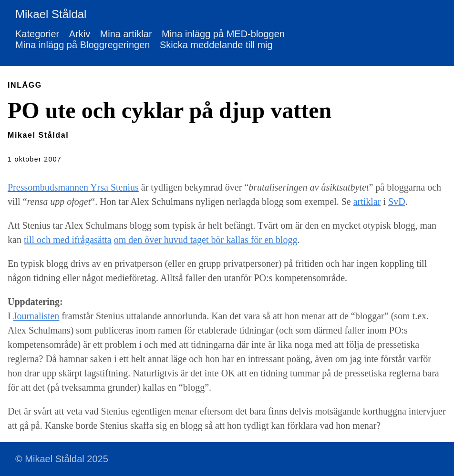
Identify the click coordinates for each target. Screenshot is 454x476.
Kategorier (37, 34)
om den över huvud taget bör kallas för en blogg (206, 239)
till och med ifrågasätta (68, 239)
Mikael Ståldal (50, 14)
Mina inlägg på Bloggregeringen (82, 45)
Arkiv (79, 34)
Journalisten (36, 316)
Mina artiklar (126, 34)
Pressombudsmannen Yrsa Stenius (73, 187)
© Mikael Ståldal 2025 (61, 459)
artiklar (367, 201)
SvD (396, 201)
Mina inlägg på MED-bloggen (223, 34)
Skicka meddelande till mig (216, 45)
